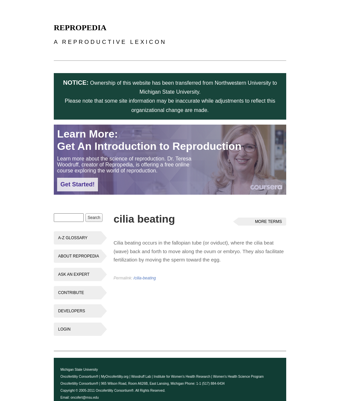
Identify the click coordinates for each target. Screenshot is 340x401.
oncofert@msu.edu (85, 397)
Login (64, 329)
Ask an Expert (73, 274)
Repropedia (80, 27)
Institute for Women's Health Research (182, 376)
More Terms (268, 221)
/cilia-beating (144, 278)
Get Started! (77, 184)
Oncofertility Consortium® (79, 376)
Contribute (71, 292)
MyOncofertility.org (114, 376)
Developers (71, 311)
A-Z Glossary (72, 238)
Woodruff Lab (141, 376)
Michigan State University (79, 369)
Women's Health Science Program (238, 376)
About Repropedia (78, 256)
